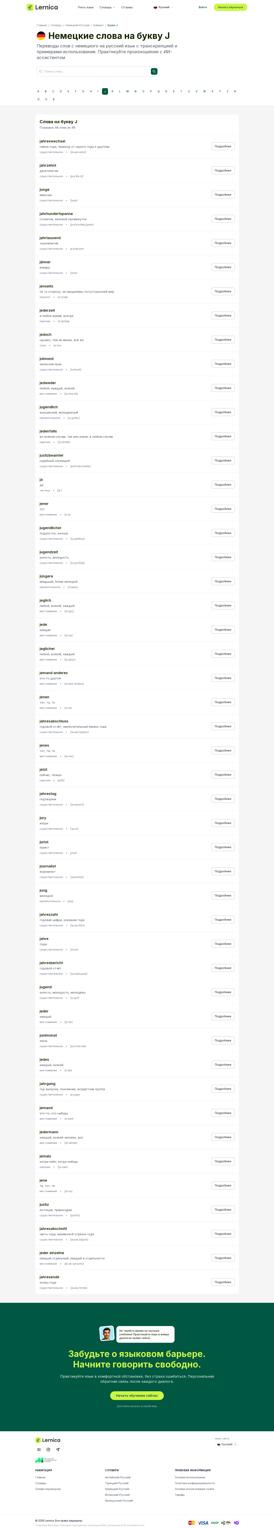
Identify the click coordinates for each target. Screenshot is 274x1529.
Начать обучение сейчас (137, 1393)
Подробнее (223, 146)
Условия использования (190, 1475)
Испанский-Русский (117, 1492)
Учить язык (86, 7)
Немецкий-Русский (77, 25)
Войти (203, 7)
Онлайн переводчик (48, 1486)
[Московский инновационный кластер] (48, 1457)
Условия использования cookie (194, 1486)
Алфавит (98, 25)
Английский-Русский (118, 1475)
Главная (42, 25)
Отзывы (127, 7)
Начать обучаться (230, 7)
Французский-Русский (119, 1498)
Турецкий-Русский (117, 1480)
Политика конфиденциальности (195, 1480)
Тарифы (180, 1492)
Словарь (107, 7)
